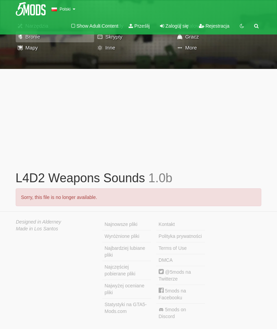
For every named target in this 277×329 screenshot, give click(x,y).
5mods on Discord (172, 313)
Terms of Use (173, 248)
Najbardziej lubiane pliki (125, 251)
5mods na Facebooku (172, 294)
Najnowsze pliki (121, 224)
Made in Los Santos (37, 228)
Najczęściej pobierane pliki (120, 270)
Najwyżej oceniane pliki (125, 289)
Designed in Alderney (38, 222)
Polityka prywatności (180, 236)
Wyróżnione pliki (122, 236)
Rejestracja (214, 26)
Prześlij (139, 26)
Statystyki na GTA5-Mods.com (126, 308)
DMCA (166, 260)
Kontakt (167, 224)
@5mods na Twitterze (175, 275)
